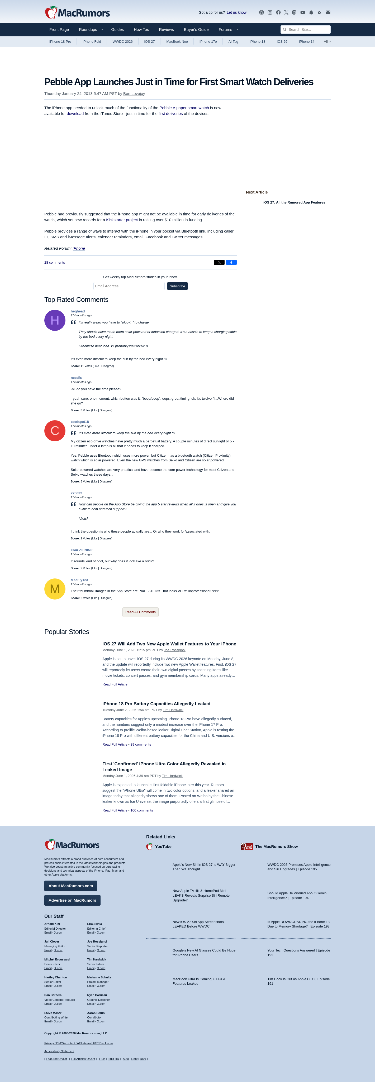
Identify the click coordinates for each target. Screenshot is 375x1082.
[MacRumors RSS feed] (319, 12)
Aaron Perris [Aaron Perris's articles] (96, 1013)
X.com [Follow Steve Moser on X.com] (58, 1021)
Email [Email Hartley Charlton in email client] (48, 985)
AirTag (233, 42)
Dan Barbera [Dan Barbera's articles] (52, 995)
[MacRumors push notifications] (311, 12)
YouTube (163, 846)
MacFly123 (79, 580)
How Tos (141, 29)
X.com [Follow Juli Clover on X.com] (58, 950)
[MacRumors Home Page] (77, 13)
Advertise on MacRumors (72, 900)
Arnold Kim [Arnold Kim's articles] (52, 923)
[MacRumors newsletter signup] (328, 12)
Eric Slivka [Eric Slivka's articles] (94, 923)
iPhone (79, 248)
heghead (78, 311)
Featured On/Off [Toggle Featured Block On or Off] (56, 1058)
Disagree (107, 366)
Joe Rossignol (175, 650)
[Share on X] (219, 262)
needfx (76, 378)
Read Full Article (114, 684)
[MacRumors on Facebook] (278, 12)
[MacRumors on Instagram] (270, 12)
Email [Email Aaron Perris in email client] (91, 1021)
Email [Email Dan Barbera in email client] (48, 1003)
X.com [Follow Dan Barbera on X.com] (58, 1003)
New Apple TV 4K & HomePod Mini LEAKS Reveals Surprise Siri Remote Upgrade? (201, 895)
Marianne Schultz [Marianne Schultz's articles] (99, 977)
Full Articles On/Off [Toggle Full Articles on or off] (83, 1058)
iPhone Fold (92, 42)
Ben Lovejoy (134, 93)
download (75, 113)
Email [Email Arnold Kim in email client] (48, 932)
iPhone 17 (307, 42)
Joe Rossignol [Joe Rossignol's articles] (97, 941)
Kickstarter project (122, 220)
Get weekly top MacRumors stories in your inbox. (140, 277)
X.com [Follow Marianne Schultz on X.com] (101, 985)
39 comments (140, 744)
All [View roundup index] (327, 42)
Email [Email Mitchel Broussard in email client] (48, 968)
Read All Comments (140, 612)
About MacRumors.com (71, 885)
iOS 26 (282, 42)
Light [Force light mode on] (134, 1058)
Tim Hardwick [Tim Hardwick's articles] (96, 959)
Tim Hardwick (173, 710)
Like (96, 366)
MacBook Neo (177, 42)
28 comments (54, 262)
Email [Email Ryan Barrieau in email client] (91, 1003)
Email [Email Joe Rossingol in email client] (91, 950)
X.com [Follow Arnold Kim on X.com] (58, 932)
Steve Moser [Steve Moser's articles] (52, 1013)
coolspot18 (80, 422)
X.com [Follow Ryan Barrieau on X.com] (101, 1003)
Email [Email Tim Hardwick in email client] (91, 968)
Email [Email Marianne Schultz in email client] (91, 985)
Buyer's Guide (196, 29)
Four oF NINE (82, 550)
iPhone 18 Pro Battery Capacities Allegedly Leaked (156, 703)
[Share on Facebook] (231, 262)
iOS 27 (149, 42)
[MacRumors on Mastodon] (294, 12)
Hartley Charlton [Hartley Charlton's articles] (55, 977)
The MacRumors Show (276, 846)
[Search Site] (306, 29)
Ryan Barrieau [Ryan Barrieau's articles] (97, 995)
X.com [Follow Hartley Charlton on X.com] (58, 985)
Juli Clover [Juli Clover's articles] (51, 941)
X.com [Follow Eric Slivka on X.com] (101, 932)
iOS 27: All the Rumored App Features (294, 202)
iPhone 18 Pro (60, 42)
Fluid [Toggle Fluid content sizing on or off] (102, 1058)
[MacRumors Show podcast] (261, 12)
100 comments (141, 810)
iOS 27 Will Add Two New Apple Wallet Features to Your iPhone (169, 643)
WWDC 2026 (123, 42)
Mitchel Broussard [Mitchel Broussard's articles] (57, 959)
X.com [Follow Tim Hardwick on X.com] (101, 968)
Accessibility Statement (59, 1051)
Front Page (59, 29)
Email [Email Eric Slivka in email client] (91, 932)
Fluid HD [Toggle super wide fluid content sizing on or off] (113, 1058)
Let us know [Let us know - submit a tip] (236, 12)
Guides (117, 29)
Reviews (166, 29)
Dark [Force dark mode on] (143, 1058)
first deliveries (171, 113)
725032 (76, 493)
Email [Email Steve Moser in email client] (48, 1021)
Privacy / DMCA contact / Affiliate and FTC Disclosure (78, 1043)
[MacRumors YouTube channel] (302, 12)
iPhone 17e (208, 42)
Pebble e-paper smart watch (184, 107)
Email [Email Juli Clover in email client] (48, 950)
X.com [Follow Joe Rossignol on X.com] (101, 950)
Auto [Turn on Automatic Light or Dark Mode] (126, 1058)
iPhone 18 (257, 42)
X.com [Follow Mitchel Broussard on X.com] (58, 968)
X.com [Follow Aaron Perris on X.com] (101, 1021)
